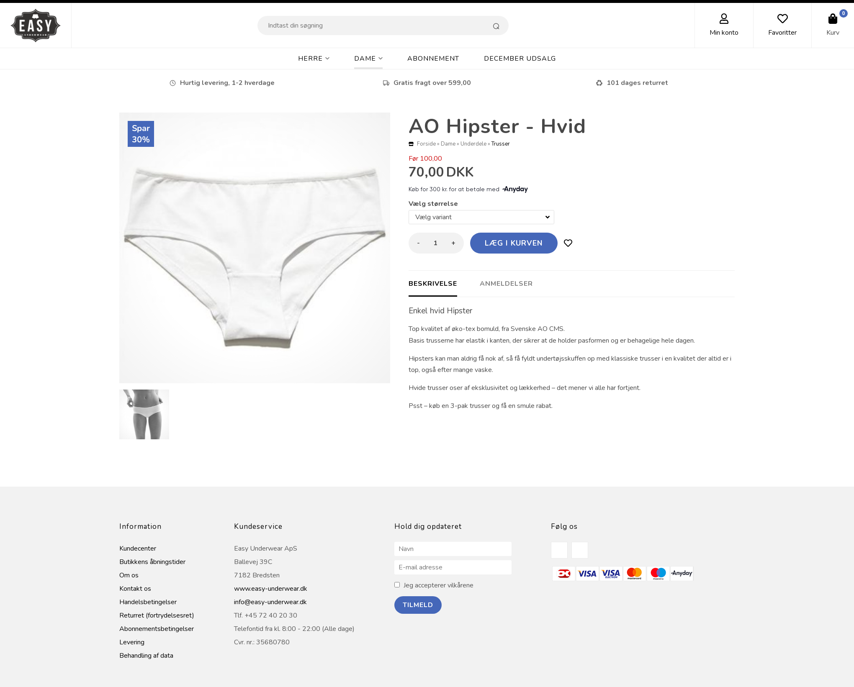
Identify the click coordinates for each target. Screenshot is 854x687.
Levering (131, 642)
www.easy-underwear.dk (270, 588)
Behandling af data (146, 655)
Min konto (724, 32)
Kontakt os (135, 588)
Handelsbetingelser (148, 602)
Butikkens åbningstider (152, 562)
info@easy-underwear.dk (270, 602)
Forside (426, 144)
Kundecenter (137, 548)
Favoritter (782, 32)
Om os (129, 575)
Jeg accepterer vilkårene (438, 585)
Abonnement (433, 58)
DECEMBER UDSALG (520, 58)
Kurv (832, 32)
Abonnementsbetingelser (156, 628)
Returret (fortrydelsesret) (156, 615)
